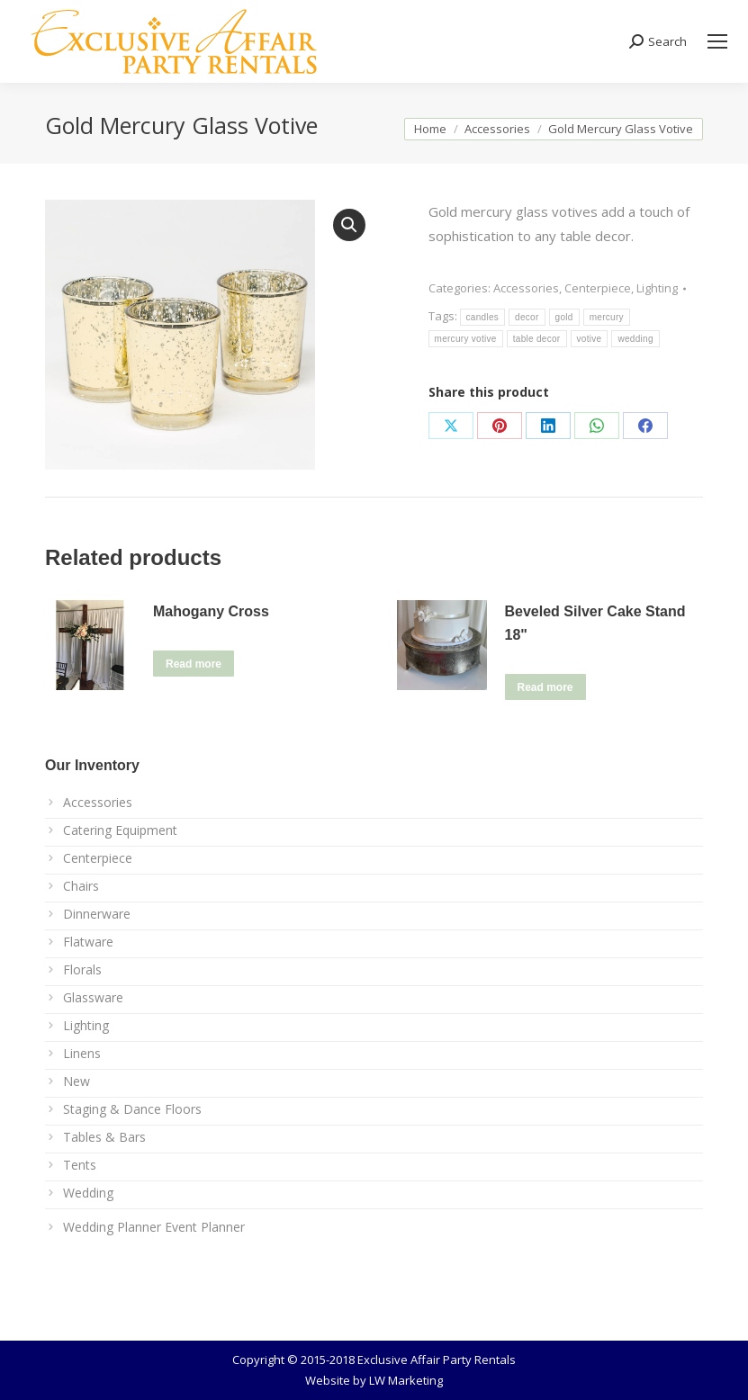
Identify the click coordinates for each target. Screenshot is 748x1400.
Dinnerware (97, 913)
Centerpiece (597, 288)
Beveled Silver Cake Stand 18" (595, 623)
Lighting (657, 288)
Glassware (93, 997)
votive (589, 339)
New (76, 1081)
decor (527, 317)
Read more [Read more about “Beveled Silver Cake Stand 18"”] (545, 687)
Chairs (81, 885)
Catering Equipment (120, 830)
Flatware (88, 941)
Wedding (88, 1192)
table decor (537, 339)
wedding (635, 339)
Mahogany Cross (211, 611)
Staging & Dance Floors (132, 1108)
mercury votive (466, 339)
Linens (82, 1053)
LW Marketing (406, 1380)
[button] (349, 225)
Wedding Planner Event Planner (154, 1226)
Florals (82, 969)
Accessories (526, 288)
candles (483, 317)
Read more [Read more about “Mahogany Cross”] (193, 664)
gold (564, 317)
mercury (607, 317)
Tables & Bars (104, 1136)
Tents (79, 1164)
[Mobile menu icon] (717, 41)
